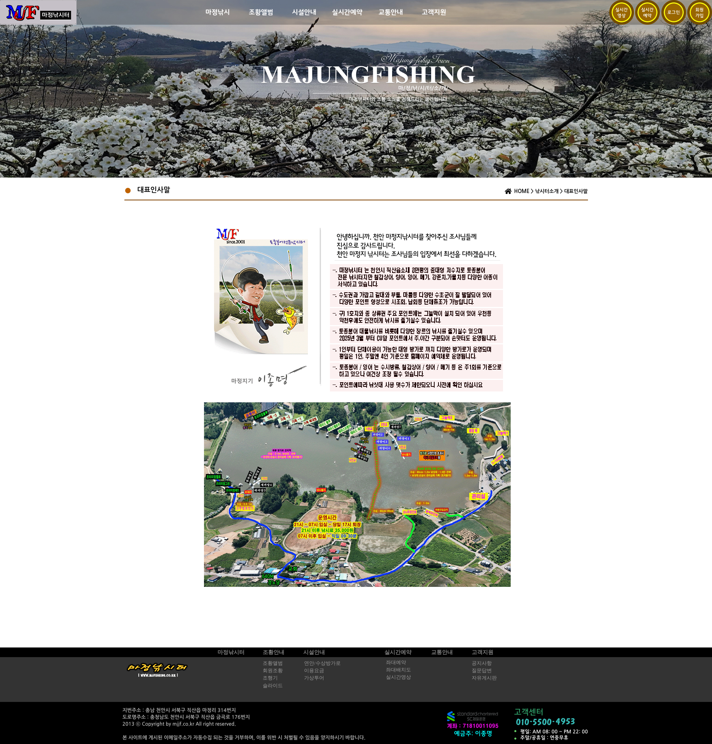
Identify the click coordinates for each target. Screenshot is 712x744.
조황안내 (273, 652)
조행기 (270, 678)
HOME (522, 191)
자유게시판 (484, 678)
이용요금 (314, 670)
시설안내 (314, 652)
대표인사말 (576, 191)
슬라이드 (273, 685)
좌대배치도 (398, 670)
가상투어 (314, 678)
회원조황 (273, 670)
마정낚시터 (231, 652)
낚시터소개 (547, 191)
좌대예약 (396, 662)
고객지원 (482, 652)
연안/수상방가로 (322, 663)
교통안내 (442, 652)
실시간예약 (397, 652)
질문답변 (482, 670)
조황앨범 (273, 663)
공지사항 (482, 663)
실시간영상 (398, 677)
